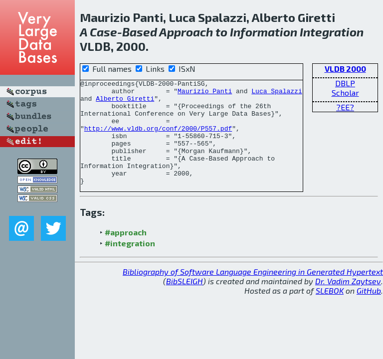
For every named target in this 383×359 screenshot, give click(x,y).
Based (139, 31)
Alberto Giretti (125, 102)
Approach (186, 31)
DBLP (345, 83)
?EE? (345, 107)
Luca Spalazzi (276, 93)
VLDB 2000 (345, 68)
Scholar (345, 92)
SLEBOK (330, 311)
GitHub (369, 311)
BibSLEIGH (184, 302)
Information (263, 31)
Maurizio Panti (205, 93)
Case (103, 31)
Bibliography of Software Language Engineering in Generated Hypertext (253, 292)
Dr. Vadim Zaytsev (348, 302)
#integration (130, 264)
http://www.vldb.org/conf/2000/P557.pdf (158, 138)
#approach (126, 253)
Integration (332, 31)
